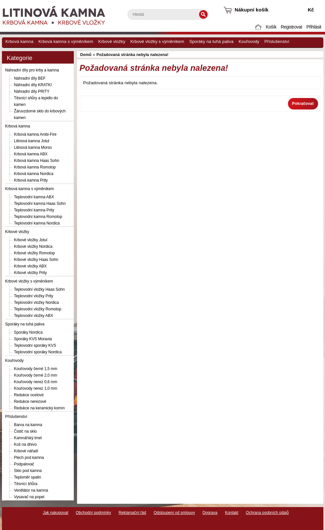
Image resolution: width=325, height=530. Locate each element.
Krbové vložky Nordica (33, 246)
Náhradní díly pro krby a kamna (32, 70)
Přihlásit (313, 27)
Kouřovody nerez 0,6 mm (35, 382)
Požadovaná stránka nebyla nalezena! (132, 54)
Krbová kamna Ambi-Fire (35, 134)
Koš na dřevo (25, 444)
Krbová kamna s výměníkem (65, 41)
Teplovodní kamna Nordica (37, 223)
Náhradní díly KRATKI (33, 85)
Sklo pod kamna (28, 470)
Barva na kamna (28, 424)
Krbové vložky (111, 41)
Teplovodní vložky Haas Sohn (39, 289)
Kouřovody (249, 41)
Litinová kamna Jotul (31, 141)
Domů (259, 27)
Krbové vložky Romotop (34, 253)
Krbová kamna (19, 41)
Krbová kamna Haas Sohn (36, 160)
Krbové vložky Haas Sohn (36, 259)
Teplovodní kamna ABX (34, 197)
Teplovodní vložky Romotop (37, 309)
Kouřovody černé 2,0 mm (35, 375)
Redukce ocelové (29, 395)
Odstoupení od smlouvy (174, 512)
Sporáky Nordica (28, 332)
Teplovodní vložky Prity (33, 296)
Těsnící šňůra (25, 483)
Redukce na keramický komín (39, 408)
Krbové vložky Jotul (30, 240)
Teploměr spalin (27, 477)
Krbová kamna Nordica (33, 173)
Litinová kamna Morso (33, 147)
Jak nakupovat (55, 512)
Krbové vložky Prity (30, 272)
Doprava (210, 512)
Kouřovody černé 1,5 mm (35, 368)
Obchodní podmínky (93, 512)
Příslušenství (276, 41)
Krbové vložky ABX (30, 266)
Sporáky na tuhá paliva (211, 41)
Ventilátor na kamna (31, 490)
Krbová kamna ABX (31, 154)
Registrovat (291, 27)
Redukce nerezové (30, 401)
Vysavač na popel (29, 497)
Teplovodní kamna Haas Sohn (40, 203)
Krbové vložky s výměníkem (157, 41)
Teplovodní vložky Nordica (36, 302)
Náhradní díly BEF (30, 78)
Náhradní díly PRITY (32, 91)
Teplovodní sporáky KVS (35, 345)
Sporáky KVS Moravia (33, 339)
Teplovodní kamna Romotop (38, 216)
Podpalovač (24, 464)
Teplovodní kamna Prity (34, 210)
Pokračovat (303, 103)
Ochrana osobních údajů (267, 512)
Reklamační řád (132, 512)
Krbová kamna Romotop (35, 167)
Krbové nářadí (26, 451)
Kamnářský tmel (28, 438)
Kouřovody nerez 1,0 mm (35, 388)
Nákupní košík (252, 9)
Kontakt (231, 512)
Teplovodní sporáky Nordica (38, 352)
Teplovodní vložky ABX (33, 315)
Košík (271, 27)
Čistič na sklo (25, 431)
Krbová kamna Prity (31, 180)
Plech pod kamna (29, 457)
